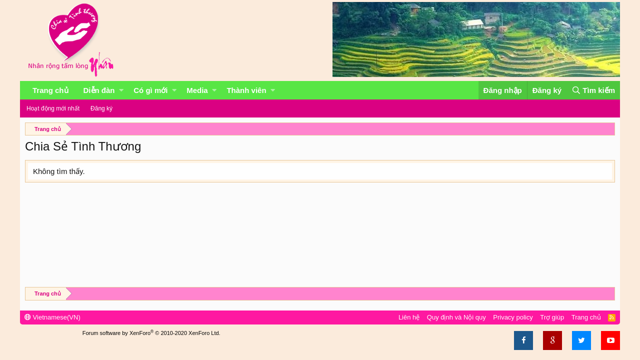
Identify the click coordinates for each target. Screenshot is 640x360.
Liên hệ (409, 317)
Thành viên (246, 90)
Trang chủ (50, 90)
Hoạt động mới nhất (53, 108)
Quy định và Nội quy (456, 317)
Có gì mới (151, 90)
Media (197, 90)
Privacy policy (512, 317)
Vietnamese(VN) (52, 317)
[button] (121, 90)
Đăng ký (101, 108)
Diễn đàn (99, 90)
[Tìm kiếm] (593, 90)
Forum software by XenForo (151, 333)
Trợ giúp (552, 317)
